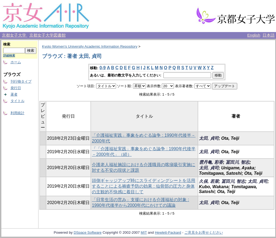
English (253, 35)
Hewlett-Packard (168, 232)
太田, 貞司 (209, 138)
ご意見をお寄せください (203, 232)
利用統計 (18, 113)
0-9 (102, 67)
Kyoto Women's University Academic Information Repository (89, 46)
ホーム (16, 62)
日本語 (269, 35)
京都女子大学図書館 (47, 35)
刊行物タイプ (21, 81)
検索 (6, 44)
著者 (14, 94)
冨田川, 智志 (238, 162)
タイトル (18, 101)
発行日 (16, 88)
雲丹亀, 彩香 (211, 162)
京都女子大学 (14, 35)
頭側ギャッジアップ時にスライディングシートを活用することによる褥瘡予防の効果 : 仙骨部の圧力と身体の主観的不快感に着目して (143, 186)
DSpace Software (88, 232)
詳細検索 (9, 55)
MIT (144, 232)
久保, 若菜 (209, 181)
